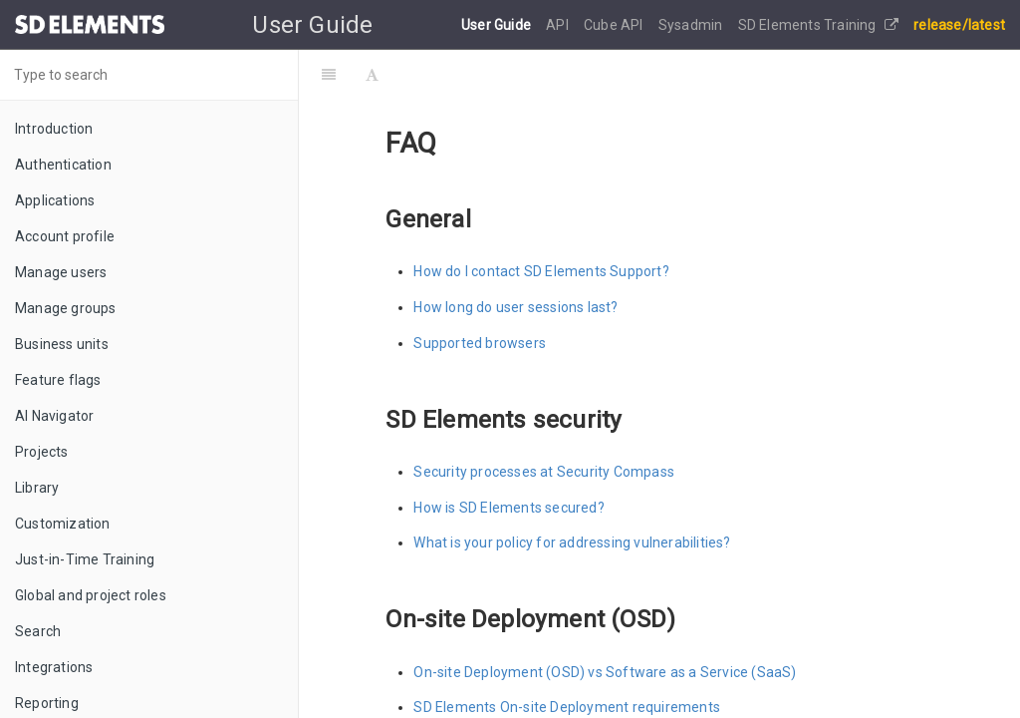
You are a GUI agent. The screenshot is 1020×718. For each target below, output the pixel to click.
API (559, 25)
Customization (63, 524)
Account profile (65, 236)
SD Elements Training (818, 25)
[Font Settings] (372, 75)
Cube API (615, 25)
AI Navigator (54, 416)
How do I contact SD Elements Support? (540, 271)
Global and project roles (90, 595)
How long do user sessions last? (515, 307)
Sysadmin (692, 25)
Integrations (54, 667)
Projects (42, 452)
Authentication (63, 165)
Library (37, 488)
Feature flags (58, 380)
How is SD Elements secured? (508, 508)
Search (38, 631)
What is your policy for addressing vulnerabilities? (571, 542)
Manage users (61, 272)
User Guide (497, 25)
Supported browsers (479, 343)
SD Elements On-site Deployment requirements (566, 707)
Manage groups (66, 308)
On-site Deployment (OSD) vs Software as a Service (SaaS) (604, 672)
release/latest (959, 25)
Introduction (54, 129)
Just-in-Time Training (84, 559)
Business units (62, 344)
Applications (55, 200)
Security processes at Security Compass (543, 472)
